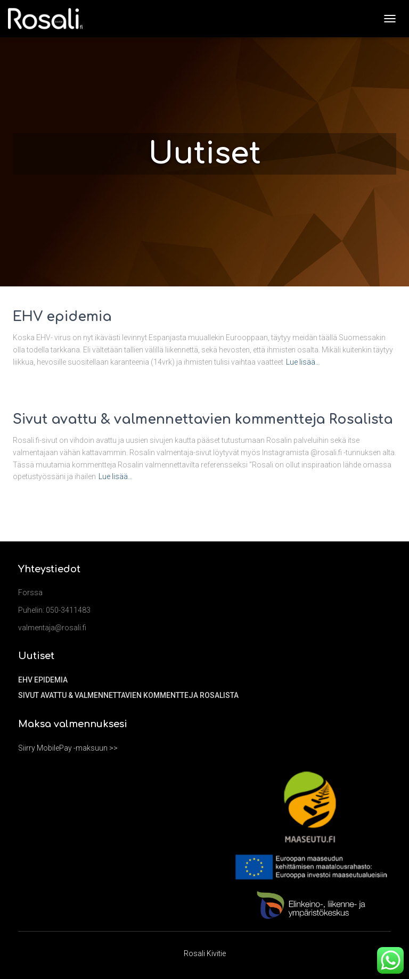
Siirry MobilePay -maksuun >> (68, 748)
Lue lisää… (303, 362)
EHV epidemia (62, 316)
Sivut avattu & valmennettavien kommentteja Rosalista (203, 419)
